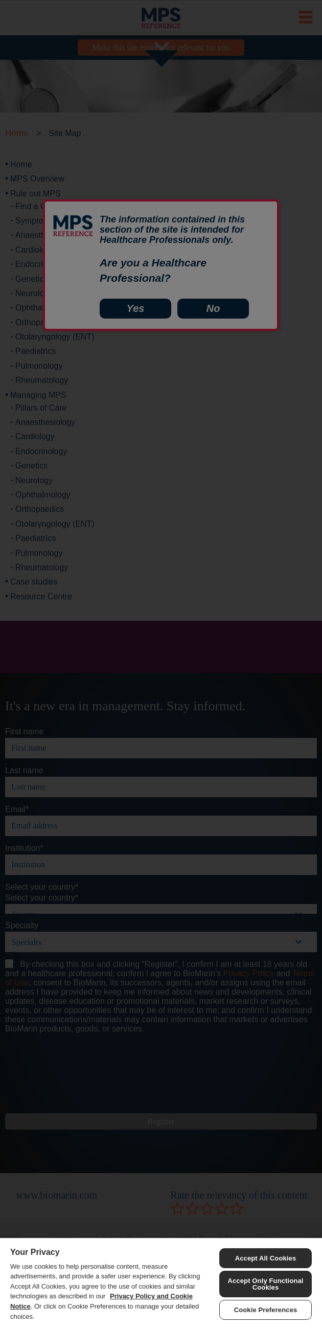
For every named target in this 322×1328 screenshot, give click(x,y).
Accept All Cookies (265, 1258)
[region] (161, 1282)
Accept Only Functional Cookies (265, 1284)
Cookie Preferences (265, 1310)
